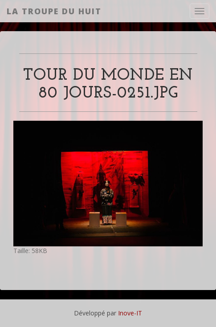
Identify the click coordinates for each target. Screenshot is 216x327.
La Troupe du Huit (54, 11)
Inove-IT (130, 313)
